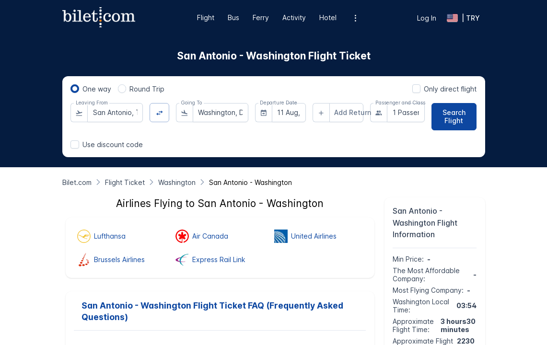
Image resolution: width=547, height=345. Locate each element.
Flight (205, 17)
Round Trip (146, 89)
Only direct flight (450, 89)
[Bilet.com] (77, 182)
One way (96, 89)
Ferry (261, 17)
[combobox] (115, 112)
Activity (294, 17)
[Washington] (177, 182)
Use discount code (112, 144)
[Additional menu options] (355, 18)
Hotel (328, 17)
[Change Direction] (159, 113)
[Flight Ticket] (125, 182)
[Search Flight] (454, 116)
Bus (233, 17)
